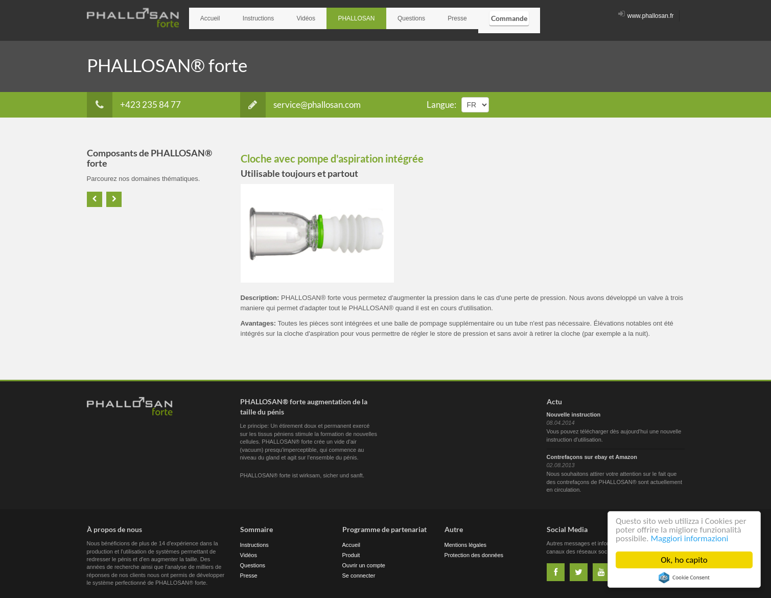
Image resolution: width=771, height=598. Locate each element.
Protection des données (474, 551)
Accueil (207, 15)
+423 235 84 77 (134, 100)
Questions (378, 15)
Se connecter (359, 571)
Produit (351, 551)
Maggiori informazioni (690, 538)
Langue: (441, 100)
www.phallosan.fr (646, 16)
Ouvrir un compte (363, 561)
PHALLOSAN (330, 15)
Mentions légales (466, 541)
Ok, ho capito (684, 560)
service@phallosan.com (300, 100)
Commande (461, 15)
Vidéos (287, 15)
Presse (416, 15)
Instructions (247, 15)
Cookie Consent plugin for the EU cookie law (684, 577)
